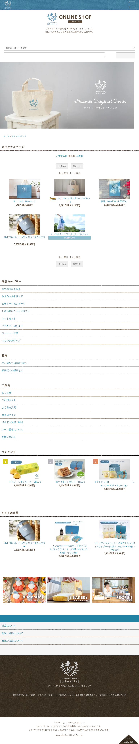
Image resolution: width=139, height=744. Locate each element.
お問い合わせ (120, 695)
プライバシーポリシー (47, 695)
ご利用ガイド (63, 695)
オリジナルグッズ (19, 136)
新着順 (79, 156)
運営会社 (89, 695)
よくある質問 (77, 695)
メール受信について (104, 695)
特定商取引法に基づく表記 (24, 695)
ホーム (6, 136)
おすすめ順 (61, 156)
